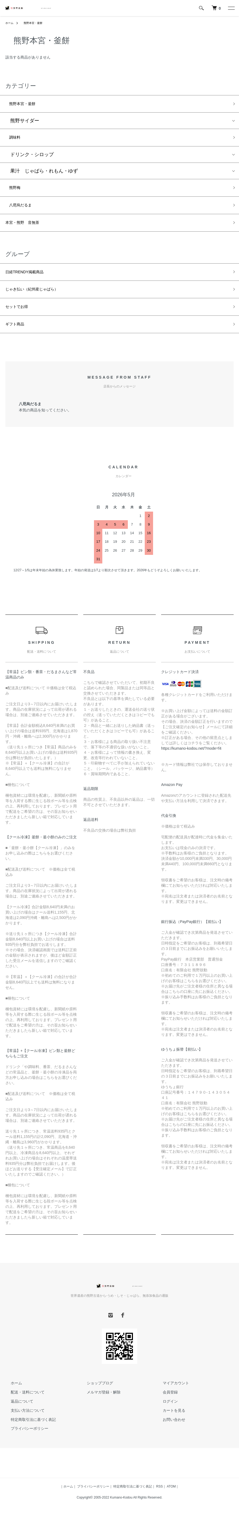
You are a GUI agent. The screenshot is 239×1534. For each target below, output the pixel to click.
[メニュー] (231, 8)
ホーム (10, 23)
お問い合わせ (169, 1436)
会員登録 (165, 1408)
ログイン (165, 1417)
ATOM (171, 1502)
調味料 (15, 140)
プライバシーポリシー (24, 1444)
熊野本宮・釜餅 (35, 23)
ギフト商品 (17, 339)
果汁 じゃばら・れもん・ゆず (41, 174)
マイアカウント (171, 1399)
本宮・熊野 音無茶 (27, 230)
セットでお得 (19, 320)
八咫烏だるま (22, 211)
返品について (16, 1417)
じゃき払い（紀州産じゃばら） (39, 301)
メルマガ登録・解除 (98, 1408)
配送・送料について (22, 1408)
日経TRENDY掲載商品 (29, 282)
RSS (159, 1502)
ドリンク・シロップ (29, 158)
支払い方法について (22, 1426)
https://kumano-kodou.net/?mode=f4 (191, 764)
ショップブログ (94, 1399)
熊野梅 (15, 192)
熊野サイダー (22, 122)
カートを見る (169, 1426)
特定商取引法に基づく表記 (27, 1436)
